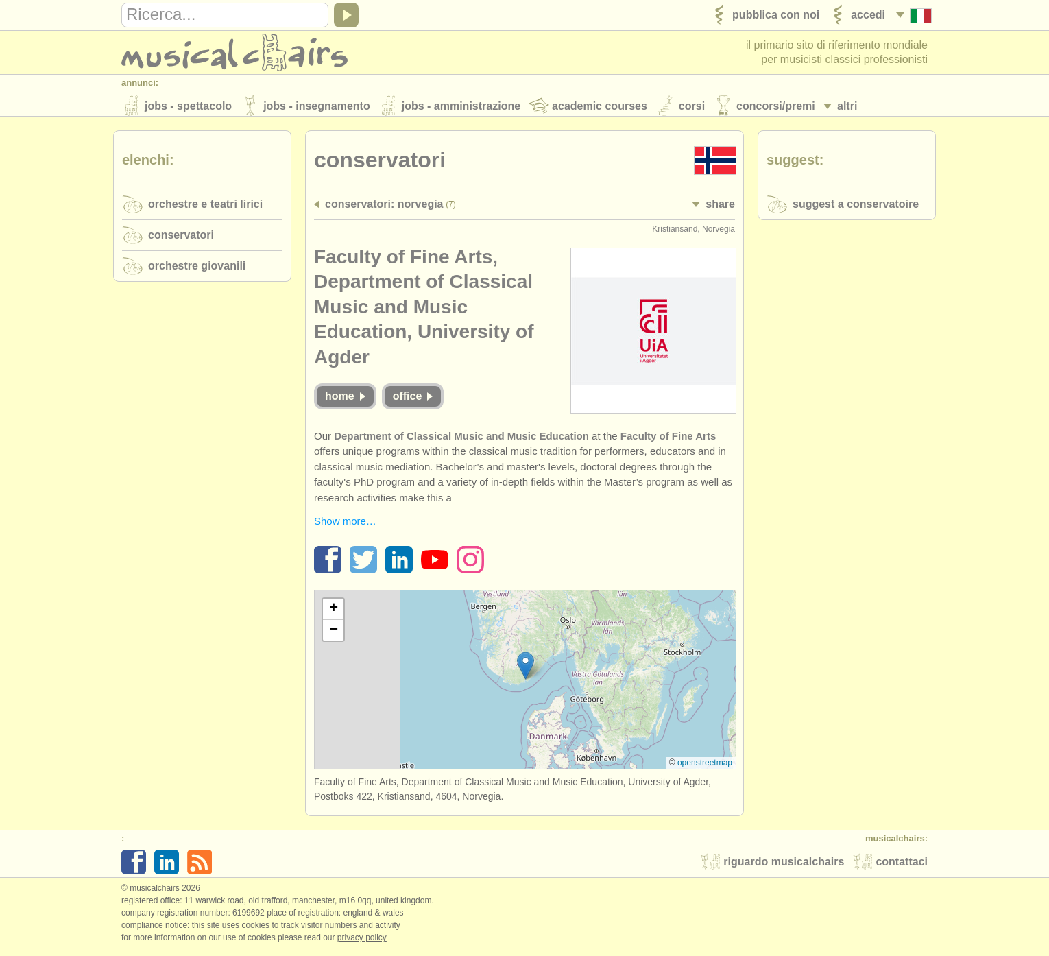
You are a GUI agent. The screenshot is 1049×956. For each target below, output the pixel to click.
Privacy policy (362, 941)
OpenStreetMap (704, 767)
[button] (525, 670)
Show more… (345, 525)
